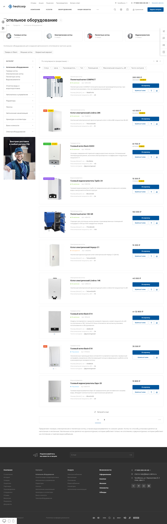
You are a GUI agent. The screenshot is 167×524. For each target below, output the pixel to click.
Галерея (7, 480)
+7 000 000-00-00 (140, 3)
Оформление (105, 474)
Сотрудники (8, 492)
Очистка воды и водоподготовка (20, 87)
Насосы (20, 107)
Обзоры (102, 492)
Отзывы (6, 495)
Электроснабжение (75, 474)
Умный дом (72, 486)
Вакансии (7, 498)
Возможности (105, 470)
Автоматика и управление (20, 95)
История (7, 477)
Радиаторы (20, 101)
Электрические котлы (63, 35)
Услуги (71, 470)
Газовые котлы (20, 35)
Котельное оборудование (20, 67)
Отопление (72, 480)
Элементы (103, 488)
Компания (8, 470)
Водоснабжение (73, 483)
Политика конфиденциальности (57, 518)
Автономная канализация (20, 113)
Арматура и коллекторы (20, 119)
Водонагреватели (142, 35)
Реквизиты (8, 501)
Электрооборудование (20, 132)
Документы (8, 504)
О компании (8, 474)
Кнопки (102, 479)
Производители (9, 489)
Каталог (39, 470)
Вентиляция (72, 477)
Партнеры (7, 486)
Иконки (102, 483)
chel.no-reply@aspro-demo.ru (146, 474)
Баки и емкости (20, 125)
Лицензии (7, 483)
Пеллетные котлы (102, 35)
